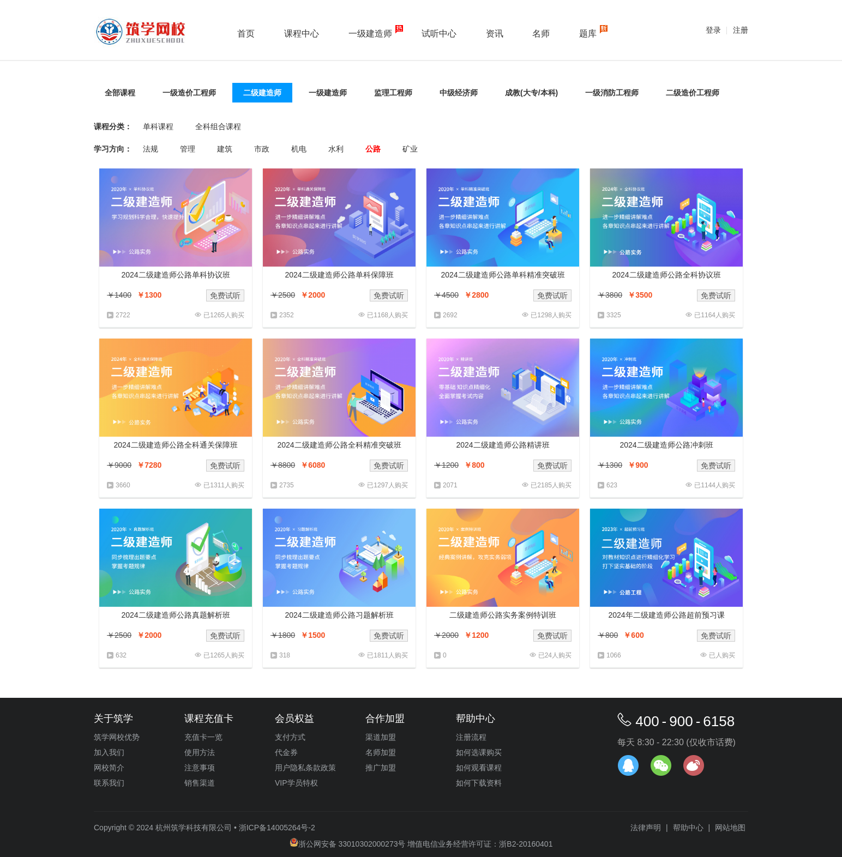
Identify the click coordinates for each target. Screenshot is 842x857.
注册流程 (471, 737)
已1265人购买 (223, 315)
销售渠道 (199, 782)
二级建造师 (262, 92)
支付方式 (290, 737)
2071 (450, 485)
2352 (286, 315)
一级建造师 (370, 33)
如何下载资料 (479, 782)
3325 (613, 315)
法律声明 (645, 827)
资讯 (494, 33)
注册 (740, 30)
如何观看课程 (479, 767)
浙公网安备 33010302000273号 (348, 844)
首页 (246, 33)
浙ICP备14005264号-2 (277, 827)
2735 (286, 485)
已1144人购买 (714, 485)
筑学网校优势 (117, 737)
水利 (336, 148)
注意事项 (199, 767)
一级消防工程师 (612, 92)
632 (121, 655)
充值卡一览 (203, 737)
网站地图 (730, 827)
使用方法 (199, 752)
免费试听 (225, 295)
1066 (613, 655)
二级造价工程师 (692, 92)
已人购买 (722, 655)
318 (284, 655)
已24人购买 (555, 655)
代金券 (286, 752)
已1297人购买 (387, 485)
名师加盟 (380, 752)
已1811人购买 (387, 655)
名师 (541, 33)
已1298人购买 (551, 315)
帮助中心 (688, 827)
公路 (373, 148)
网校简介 (109, 767)
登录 (713, 30)
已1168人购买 (387, 315)
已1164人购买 (714, 315)
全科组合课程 (218, 126)
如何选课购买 (479, 752)
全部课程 (120, 92)
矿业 (410, 148)
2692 (450, 315)
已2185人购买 (551, 485)
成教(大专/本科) (531, 92)
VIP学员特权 (296, 782)
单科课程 (158, 126)
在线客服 (628, 765)
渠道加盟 (380, 737)
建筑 (224, 148)
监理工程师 (393, 92)
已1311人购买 (223, 485)
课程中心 (301, 33)
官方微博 (694, 765)
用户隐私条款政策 (305, 767)
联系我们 (109, 782)
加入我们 (109, 752)
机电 (298, 148)
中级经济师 (459, 92)
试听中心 (439, 33)
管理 (187, 148)
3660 (123, 485)
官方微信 (661, 765)
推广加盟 (380, 767)
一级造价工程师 (189, 92)
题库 (588, 33)
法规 (150, 148)
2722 (123, 315)
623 (611, 485)
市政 (261, 148)
